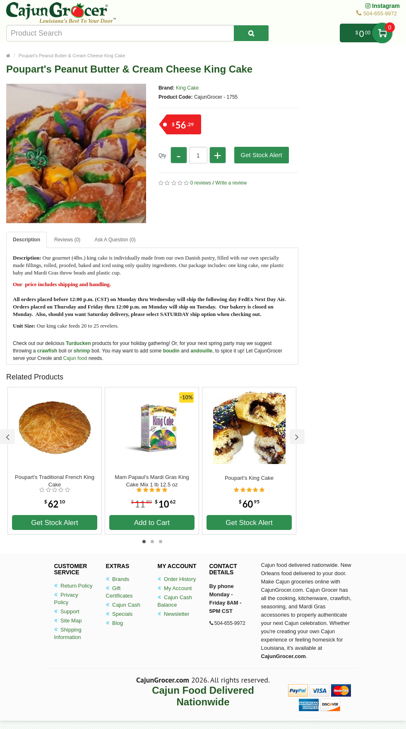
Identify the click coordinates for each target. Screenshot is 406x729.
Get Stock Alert (261, 154)
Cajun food (75, 358)
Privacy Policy (66, 598)
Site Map (68, 620)
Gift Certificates (119, 592)
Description (26, 240)
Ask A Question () (114, 240)
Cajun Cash (123, 605)
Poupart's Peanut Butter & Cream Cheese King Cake (72, 55)
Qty (162, 155)
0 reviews (200, 183)
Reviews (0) (67, 240)
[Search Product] (251, 33)
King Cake (187, 88)
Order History (177, 579)
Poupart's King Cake (249, 478)
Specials (119, 614)
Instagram (382, 5)
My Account (175, 588)
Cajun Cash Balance (175, 601)
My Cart (382, 33)
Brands (118, 579)
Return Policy (73, 586)
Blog (114, 623)
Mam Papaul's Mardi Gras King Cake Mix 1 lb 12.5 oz (152, 481)
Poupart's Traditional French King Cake (54, 481)
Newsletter (174, 614)
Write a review (231, 183)
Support (66, 611)
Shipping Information (68, 633)
